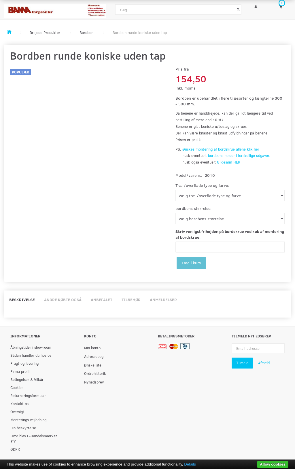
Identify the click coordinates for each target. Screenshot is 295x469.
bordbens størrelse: (193, 208)
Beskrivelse (22, 299)
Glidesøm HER (228, 162)
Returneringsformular (28, 395)
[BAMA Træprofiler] (55, 9)
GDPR (15, 449)
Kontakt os (19, 403)
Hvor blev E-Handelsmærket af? (33, 438)
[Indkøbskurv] (283, 6)
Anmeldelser (163, 299)
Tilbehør (131, 299)
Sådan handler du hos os (30, 355)
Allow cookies (272, 464)
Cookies (16, 387)
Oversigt (17, 411)
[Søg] (238, 9)
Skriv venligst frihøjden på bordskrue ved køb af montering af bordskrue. (229, 234)
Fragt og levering (24, 363)
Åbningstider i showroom (30, 347)
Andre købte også (63, 299)
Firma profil (19, 371)
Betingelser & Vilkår (27, 379)
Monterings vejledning (28, 419)
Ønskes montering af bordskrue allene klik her (220, 149)
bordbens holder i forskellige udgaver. (239, 155)
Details (190, 464)
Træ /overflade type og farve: (202, 185)
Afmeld (264, 362)
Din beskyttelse (23, 427)
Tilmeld (242, 362)
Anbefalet (101, 299)
